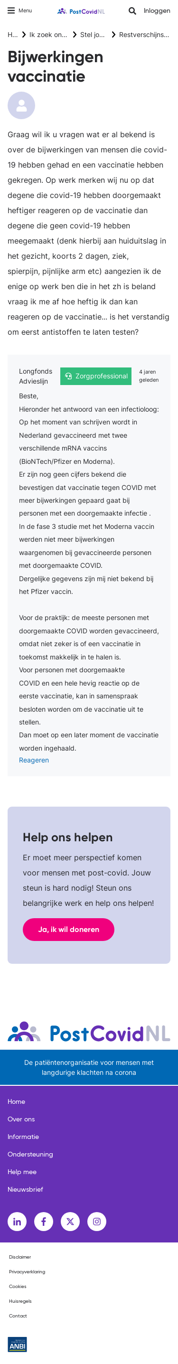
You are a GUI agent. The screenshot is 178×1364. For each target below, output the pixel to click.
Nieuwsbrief (25, 1189)
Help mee (22, 1172)
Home (17, 34)
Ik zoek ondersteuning (64, 34)
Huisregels (20, 1301)
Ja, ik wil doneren (68, 929)
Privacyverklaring (27, 1272)
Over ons (21, 1119)
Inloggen (157, 11)
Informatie (23, 1137)
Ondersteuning (30, 1154)
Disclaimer (20, 1257)
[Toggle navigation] (20, 11)
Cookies (18, 1286)
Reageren (34, 760)
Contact (18, 1316)
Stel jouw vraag (104, 34)
